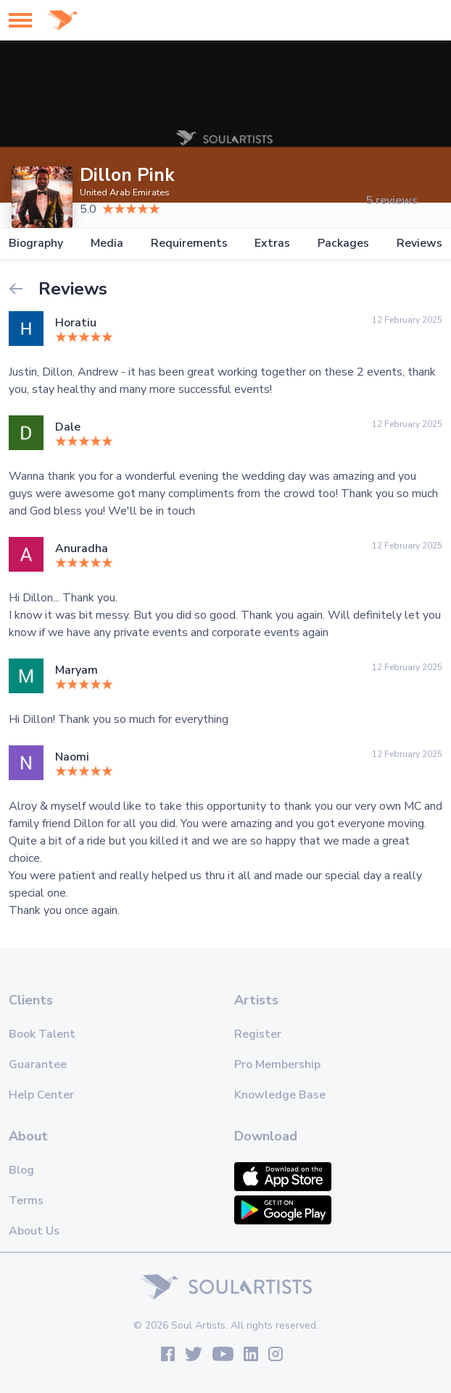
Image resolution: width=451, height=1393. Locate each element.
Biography (36, 243)
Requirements (189, 243)
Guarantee (38, 1064)
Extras (272, 243)
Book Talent (42, 1034)
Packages (343, 243)
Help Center (41, 1095)
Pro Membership (277, 1064)
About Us (34, 1231)
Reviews (419, 243)
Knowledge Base (280, 1095)
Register (257, 1034)
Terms (26, 1200)
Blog (21, 1170)
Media (107, 243)
